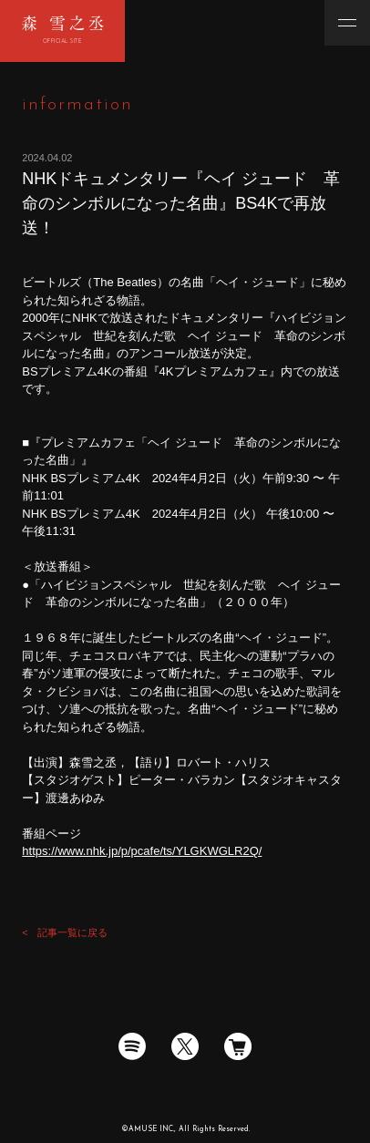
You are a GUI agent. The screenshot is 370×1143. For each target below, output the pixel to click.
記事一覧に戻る (72, 932)
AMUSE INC (150, 1129)
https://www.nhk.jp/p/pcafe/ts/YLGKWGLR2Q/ (142, 851)
